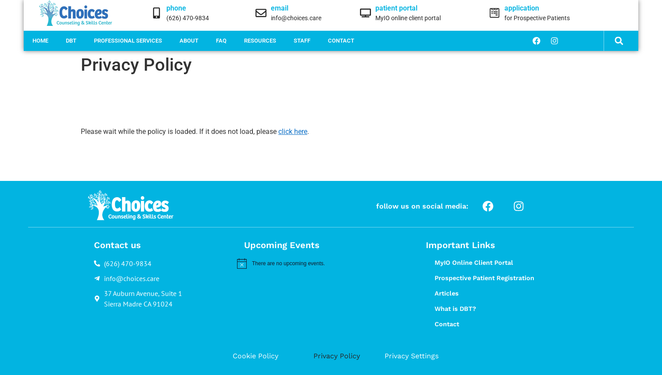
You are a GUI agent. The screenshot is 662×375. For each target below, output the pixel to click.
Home (40, 40)
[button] (619, 41)
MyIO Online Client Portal (474, 262)
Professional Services (128, 40)
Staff (302, 40)
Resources (260, 40)
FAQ (221, 40)
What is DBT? (455, 308)
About (189, 40)
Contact (341, 40)
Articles (447, 293)
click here (292, 131)
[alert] (318, 263)
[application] (494, 12)
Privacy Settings (412, 356)
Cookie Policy (255, 356)
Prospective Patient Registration (484, 277)
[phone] (156, 12)
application (521, 8)
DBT (71, 40)
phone (176, 8)
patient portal (396, 8)
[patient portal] (365, 12)
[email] (260, 12)
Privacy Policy (336, 356)
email (279, 8)
